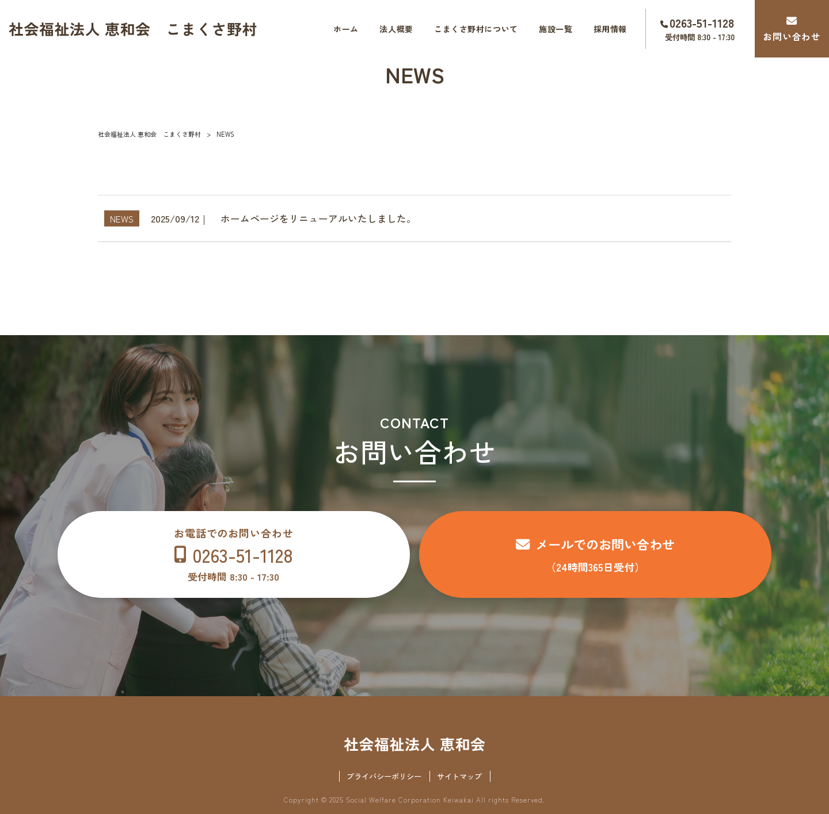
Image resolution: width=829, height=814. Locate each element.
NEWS (122, 218)
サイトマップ (459, 776)
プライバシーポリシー (384, 776)
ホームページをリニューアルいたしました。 (318, 218)
